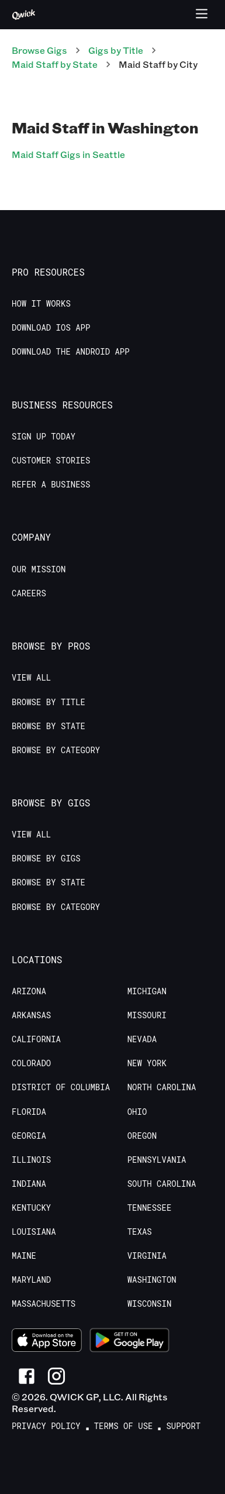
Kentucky (31, 1208)
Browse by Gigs (46, 858)
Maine (24, 1256)
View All (31, 677)
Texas (139, 1232)
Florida (29, 1112)
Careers (29, 593)
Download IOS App (51, 327)
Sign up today (43, 436)
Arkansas (31, 1015)
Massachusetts (43, 1304)
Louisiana (34, 1232)
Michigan (147, 991)
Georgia (29, 1136)
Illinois (31, 1160)
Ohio (137, 1112)
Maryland (31, 1280)
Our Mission (38, 569)
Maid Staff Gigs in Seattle (68, 154)
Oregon (142, 1136)
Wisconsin (149, 1304)
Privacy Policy (46, 1426)
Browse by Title (48, 702)
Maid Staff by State (55, 64)
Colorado (31, 1063)
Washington (151, 1280)
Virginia (147, 1256)
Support (183, 1426)
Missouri (147, 1015)
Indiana (29, 1184)
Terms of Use (123, 1426)
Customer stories (51, 460)
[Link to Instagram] (56, 1376)
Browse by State (48, 726)
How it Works (41, 303)
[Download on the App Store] (47, 1341)
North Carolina (161, 1087)
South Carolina (161, 1184)
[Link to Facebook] (26, 1376)
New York (147, 1063)
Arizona (29, 991)
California (36, 1039)
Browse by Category (56, 750)
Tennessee (149, 1208)
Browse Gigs (39, 50)
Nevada (142, 1039)
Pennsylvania (156, 1160)
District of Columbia (61, 1087)
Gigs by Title (115, 50)
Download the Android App (71, 351)
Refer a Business (51, 484)
